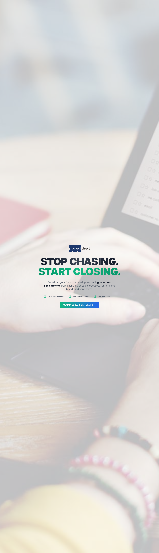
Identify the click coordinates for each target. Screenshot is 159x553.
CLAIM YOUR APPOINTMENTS (78, 304)
